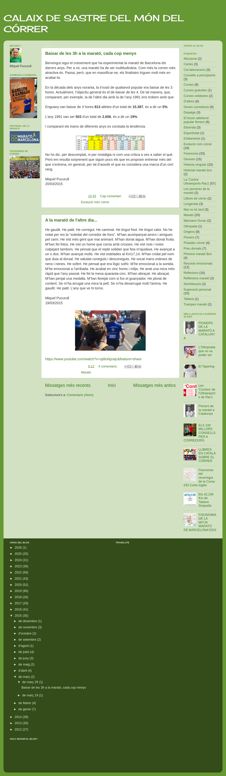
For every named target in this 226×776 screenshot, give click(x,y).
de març (24, 677)
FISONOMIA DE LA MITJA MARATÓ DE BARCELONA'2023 (200, 522)
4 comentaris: (108, 366)
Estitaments (192, 138)
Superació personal (197, 289)
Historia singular (195, 164)
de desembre (28, 621)
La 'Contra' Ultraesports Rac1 (196, 181)
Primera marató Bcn (198, 254)
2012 (19, 729)
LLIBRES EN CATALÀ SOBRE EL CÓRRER (207, 455)
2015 (19, 615)
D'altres (189, 101)
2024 (19, 560)
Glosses (189, 159)
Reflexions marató (196, 278)
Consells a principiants (199, 75)
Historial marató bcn (198, 170)
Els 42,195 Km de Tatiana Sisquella (205, 500)
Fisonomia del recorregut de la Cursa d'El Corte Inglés (199, 477)
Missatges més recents (68, 385)
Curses (189, 84)
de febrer (25, 703)
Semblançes (192, 284)
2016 (19, 609)
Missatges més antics (154, 385)
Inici (112, 385)
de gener (25, 709)
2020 (19, 585)
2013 (19, 723)
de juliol (24, 652)
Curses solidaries (196, 96)
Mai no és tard (194, 209)
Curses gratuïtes (195, 90)
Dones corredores (196, 107)
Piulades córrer (194, 243)
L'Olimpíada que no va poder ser (206, 351)
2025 (19, 554)
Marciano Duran (195, 220)
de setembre (27, 639)
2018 (19, 597)
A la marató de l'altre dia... (71, 220)
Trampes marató (195, 304)
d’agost (23, 646)
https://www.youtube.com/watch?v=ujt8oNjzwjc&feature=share (93, 359)
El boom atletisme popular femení (196, 120)
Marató (86, 372)
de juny (23, 658)
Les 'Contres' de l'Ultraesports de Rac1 (206, 391)
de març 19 (30, 695)
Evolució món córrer (95, 202)
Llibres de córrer (195, 198)
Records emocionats (198, 263)
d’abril (23, 670)
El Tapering (206, 366)
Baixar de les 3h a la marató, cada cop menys (90, 53)
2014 (19, 717)
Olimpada (190, 226)
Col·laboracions (195, 70)
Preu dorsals (192, 248)
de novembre (28, 627)
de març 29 (30, 682)
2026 (19, 547)
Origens (189, 232)
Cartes (188, 64)
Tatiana (189, 299)
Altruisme (190, 58)
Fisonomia (191, 153)
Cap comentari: (111, 196)
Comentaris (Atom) (80, 395)
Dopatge (190, 112)
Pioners (189, 237)
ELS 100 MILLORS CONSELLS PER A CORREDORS (199, 433)
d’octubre (25, 633)
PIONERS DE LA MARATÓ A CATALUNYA (199, 330)
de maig (24, 664)
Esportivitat (191, 133)
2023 (19, 566)
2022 (19, 572)
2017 (19, 603)
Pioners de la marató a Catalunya (206, 409)
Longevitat (191, 204)
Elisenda (190, 127)
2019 (19, 591)
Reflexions (191, 273)
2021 (19, 578)
